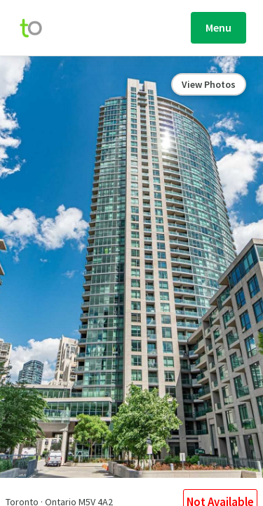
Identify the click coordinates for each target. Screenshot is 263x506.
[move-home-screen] (38, 28)
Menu (218, 27)
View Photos (209, 84)
